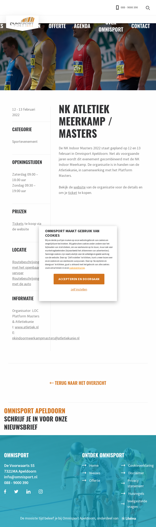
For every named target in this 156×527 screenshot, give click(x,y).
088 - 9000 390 (127, 8)
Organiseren (26, 26)
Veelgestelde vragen (137, 504)
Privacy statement (136, 483)
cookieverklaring (77, 267)
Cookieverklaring (141, 465)
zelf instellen (79, 289)
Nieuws (94, 473)
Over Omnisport (111, 25)
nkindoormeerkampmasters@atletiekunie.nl (45, 338)
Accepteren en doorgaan (79, 279)
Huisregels (136, 493)
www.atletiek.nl (27, 327)
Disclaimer (136, 473)
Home (94, 465)
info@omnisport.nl (20, 476)
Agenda (82, 26)
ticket (72, 192)
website (80, 187)
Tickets (18, 223)
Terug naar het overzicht (78, 383)
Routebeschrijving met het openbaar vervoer (25, 267)
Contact (140, 26)
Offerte (57, 26)
